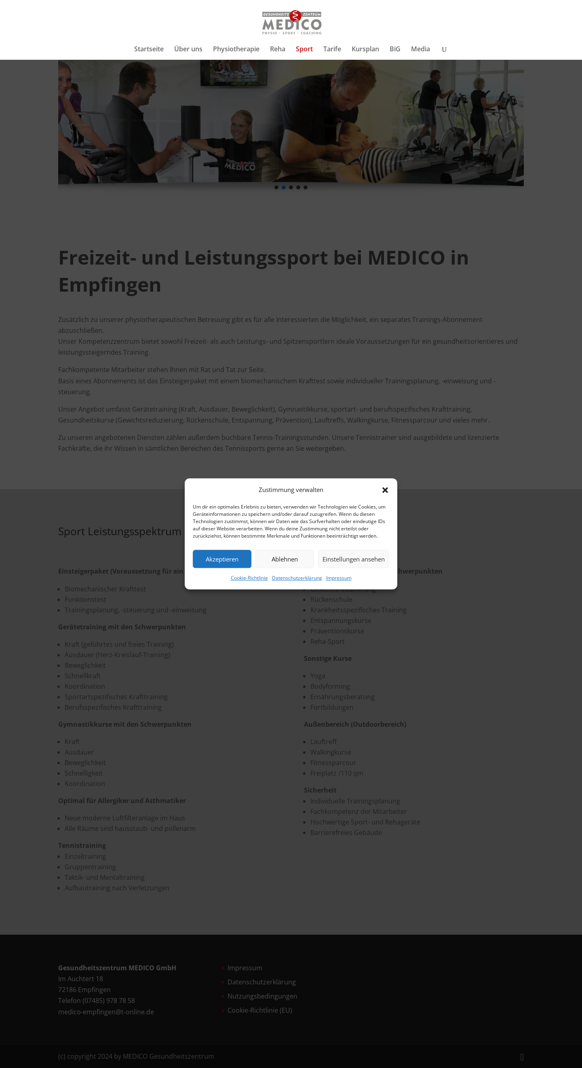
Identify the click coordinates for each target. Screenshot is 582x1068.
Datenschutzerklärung (297, 578)
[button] (385, 490)
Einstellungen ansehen (354, 559)
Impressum (339, 578)
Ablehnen (285, 559)
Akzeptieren (222, 559)
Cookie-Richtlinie (249, 578)
